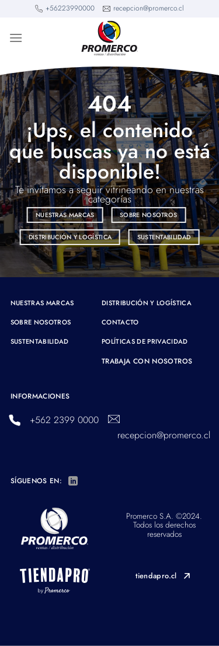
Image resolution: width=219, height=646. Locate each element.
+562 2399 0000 (64, 420)
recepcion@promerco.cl (148, 8)
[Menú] (16, 37)
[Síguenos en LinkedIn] (73, 481)
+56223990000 (70, 8)
